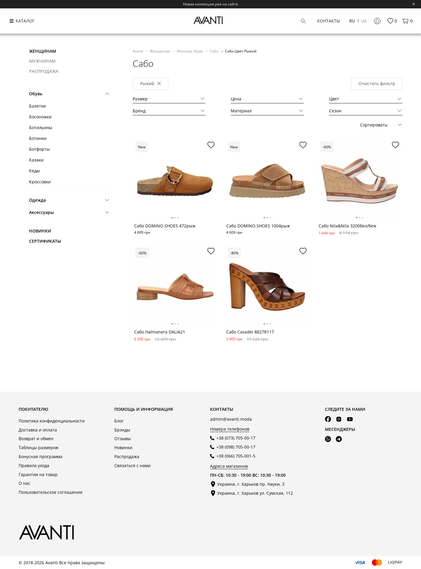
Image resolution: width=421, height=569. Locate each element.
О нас (24, 483)
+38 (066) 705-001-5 (235, 456)
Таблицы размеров (38, 447)
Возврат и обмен (36, 438)
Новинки (40, 231)
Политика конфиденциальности (52, 421)
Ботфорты (39, 149)
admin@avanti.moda (231, 419)
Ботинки (38, 138)
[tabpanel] (175, 181)
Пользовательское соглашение (51, 492)
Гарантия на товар (38, 474)
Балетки (37, 106)
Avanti (138, 51)
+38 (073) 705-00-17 (235, 438)
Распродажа (126, 456)
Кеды (34, 170)
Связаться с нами (132, 465)
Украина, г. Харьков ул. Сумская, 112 (255, 493)
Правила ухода (34, 465)
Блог (119, 421)
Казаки (36, 160)
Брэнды (122, 430)
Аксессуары (41, 212)
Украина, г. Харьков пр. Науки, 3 (250, 484)
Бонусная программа (40, 456)
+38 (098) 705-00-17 (235, 447)
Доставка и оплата (38, 430)
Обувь (35, 93)
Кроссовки (40, 182)
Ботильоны (40, 127)
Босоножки (40, 117)
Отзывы (122, 438)
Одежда (37, 200)
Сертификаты (45, 241)
